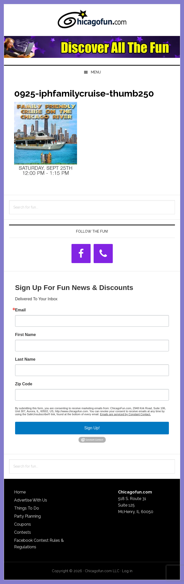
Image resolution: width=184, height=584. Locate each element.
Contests (22, 532)
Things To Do (26, 508)
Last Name (25, 359)
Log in (127, 571)
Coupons (22, 524)
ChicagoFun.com (92, 20)
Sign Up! (92, 428)
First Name (25, 335)
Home (20, 492)
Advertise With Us (30, 500)
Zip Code (23, 384)
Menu (96, 72)
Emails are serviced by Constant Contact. (125, 414)
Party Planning (27, 516)
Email (20, 310)
